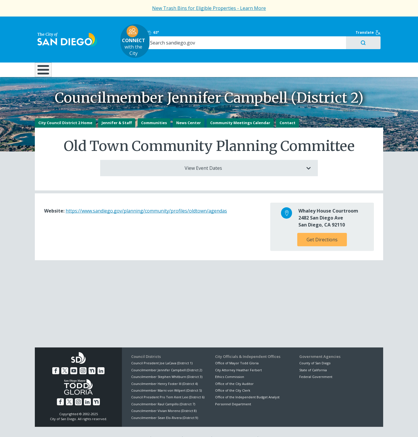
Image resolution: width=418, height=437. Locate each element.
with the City (207, 32)
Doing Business (188, 52)
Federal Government (315, 363)
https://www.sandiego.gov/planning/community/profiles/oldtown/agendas (146, 198)
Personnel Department (233, 391)
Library (241, 52)
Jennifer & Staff (117, 110)
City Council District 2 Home (65, 110)
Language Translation (234, 425)
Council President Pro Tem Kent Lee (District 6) (167, 384)
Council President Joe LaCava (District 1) (161, 350)
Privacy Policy (166, 425)
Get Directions (322, 227)
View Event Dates (243, 155)
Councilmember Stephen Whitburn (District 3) (166, 363)
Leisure (83, 52)
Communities (154, 110)
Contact (288, 110)
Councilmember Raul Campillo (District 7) (163, 391)
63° (302, 23)
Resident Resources (136, 52)
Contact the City (275, 425)
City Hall (354, 52)
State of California (313, 357)
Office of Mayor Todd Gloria (237, 350)
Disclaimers (136, 425)
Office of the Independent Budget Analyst (247, 384)
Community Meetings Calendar (240, 110)
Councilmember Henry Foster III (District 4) (164, 370)
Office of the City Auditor (234, 370)
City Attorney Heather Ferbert (238, 357)
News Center (188, 110)
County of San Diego (315, 350)
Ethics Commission (229, 363)
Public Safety (297, 52)
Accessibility (196, 425)
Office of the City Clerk (232, 377)
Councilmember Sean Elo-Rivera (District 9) (164, 404)
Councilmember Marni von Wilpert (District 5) (166, 377)
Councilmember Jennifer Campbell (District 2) (166, 357)
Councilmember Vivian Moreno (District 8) (164, 397)
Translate (370, 23)
